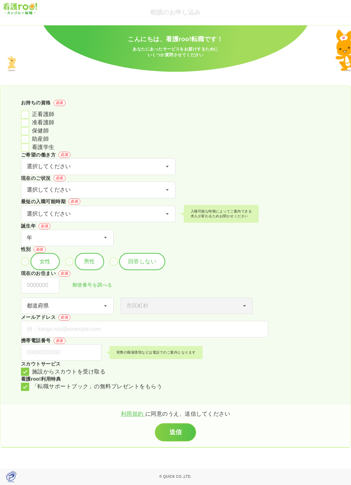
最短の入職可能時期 (50, 201)
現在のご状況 (43, 178)
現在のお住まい (45, 273)
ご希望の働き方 (45, 155)
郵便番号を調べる (88, 285)
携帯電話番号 (43, 341)
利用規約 (133, 414)
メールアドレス (45, 317)
